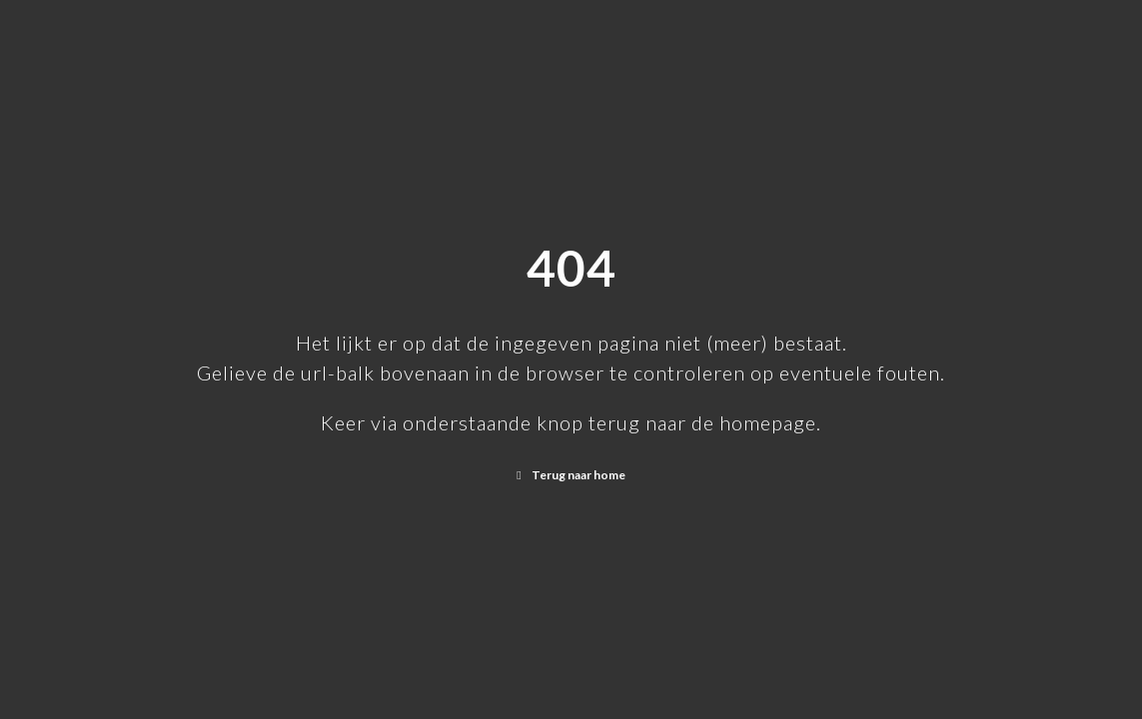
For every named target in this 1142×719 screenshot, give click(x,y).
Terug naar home (578, 474)
